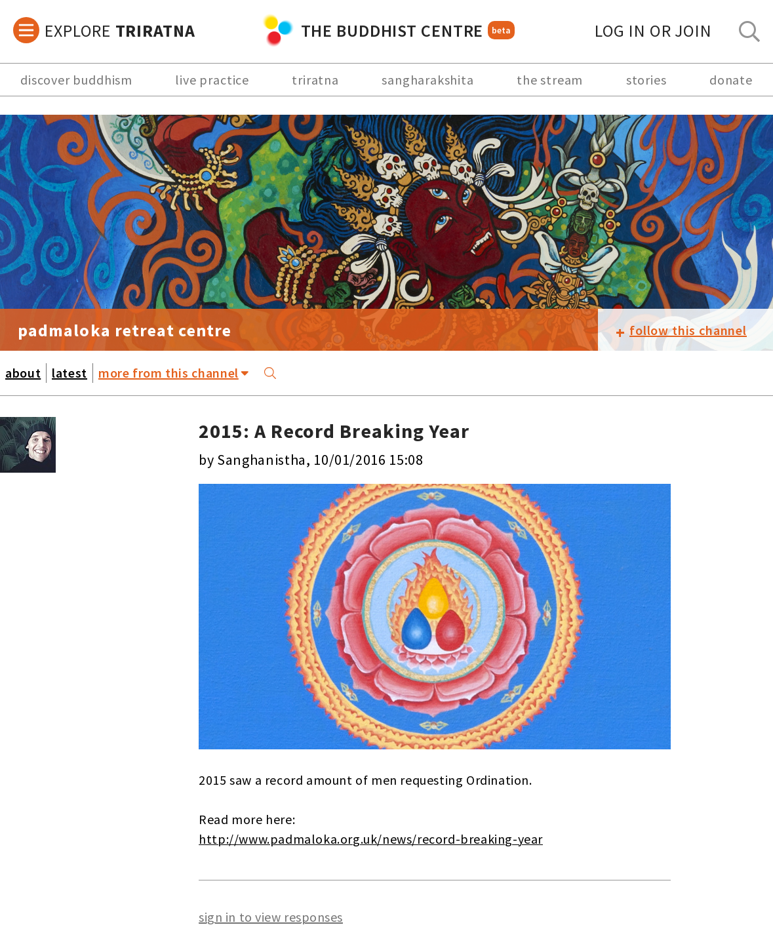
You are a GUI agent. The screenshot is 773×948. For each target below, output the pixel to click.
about (23, 373)
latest (69, 373)
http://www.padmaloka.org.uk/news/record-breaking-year (371, 839)
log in (653, 30)
